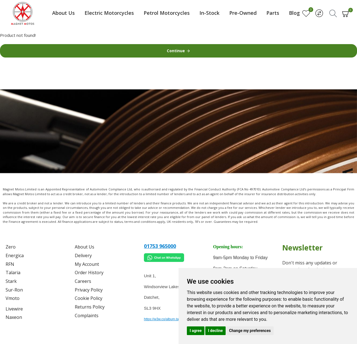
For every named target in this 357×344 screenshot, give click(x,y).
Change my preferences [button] (250, 330)
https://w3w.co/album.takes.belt (167, 319)
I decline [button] (215, 330)
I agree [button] (196, 330)
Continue (176, 50)
